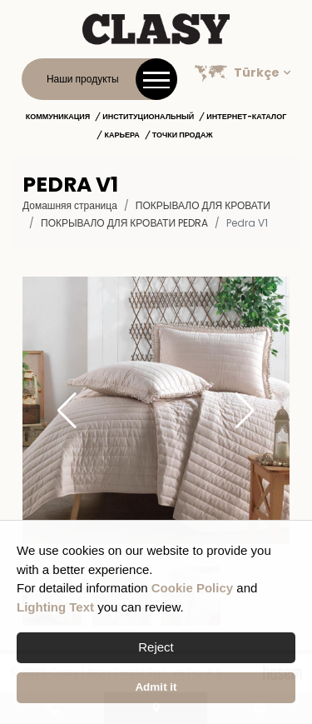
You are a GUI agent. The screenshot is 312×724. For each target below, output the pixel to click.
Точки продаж (182, 135)
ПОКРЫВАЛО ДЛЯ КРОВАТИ (203, 205)
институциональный (148, 117)
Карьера (121, 135)
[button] (245, 410)
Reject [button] (156, 647)
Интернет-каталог (246, 117)
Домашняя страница (69, 205)
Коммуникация (58, 117)
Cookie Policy (192, 588)
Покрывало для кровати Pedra (124, 223)
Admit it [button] (155, 687)
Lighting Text (55, 607)
